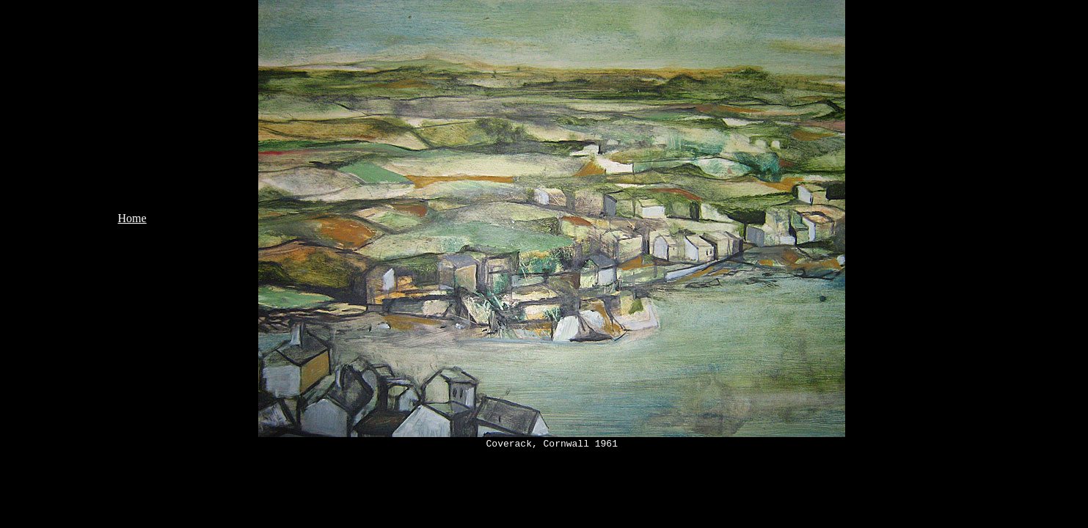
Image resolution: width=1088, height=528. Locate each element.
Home (132, 218)
